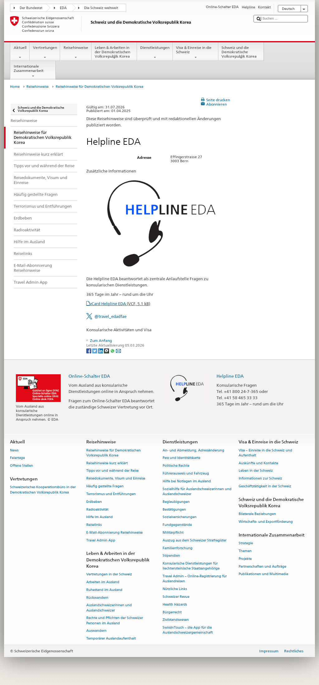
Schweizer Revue (176, 597)
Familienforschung (178, 548)
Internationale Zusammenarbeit (33, 71)
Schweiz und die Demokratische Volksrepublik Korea (241, 52)
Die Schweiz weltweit (101, 8)
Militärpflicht (173, 533)
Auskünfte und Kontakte (258, 463)
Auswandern (96, 631)
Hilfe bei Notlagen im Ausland (187, 481)
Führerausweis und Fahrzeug (186, 473)
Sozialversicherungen (180, 517)
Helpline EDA (230, 376)
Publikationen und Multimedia (263, 574)
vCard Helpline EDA (120, 303)
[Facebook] (89, 350)
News (14, 450)
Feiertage (17, 458)
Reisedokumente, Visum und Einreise (115, 479)
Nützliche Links (175, 589)
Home (15, 87)
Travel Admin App (100, 540)
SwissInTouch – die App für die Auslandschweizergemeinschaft (188, 630)
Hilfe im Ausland (99, 517)
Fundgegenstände (177, 525)
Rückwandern (97, 598)
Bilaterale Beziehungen (257, 514)
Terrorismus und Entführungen (111, 494)
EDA (63, 8)
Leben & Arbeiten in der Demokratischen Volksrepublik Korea (114, 52)
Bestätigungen (174, 510)
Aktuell (20, 52)
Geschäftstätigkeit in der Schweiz (265, 486)
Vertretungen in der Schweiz (109, 575)
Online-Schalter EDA (89, 376)
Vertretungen (45, 52)
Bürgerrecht (172, 612)
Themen (245, 551)
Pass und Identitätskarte (181, 458)
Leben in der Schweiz (256, 471)
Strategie (246, 543)
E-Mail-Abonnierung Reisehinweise (114, 533)
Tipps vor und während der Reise (112, 471)
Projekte (245, 559)
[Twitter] (95, 350)
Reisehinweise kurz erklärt (107, 463)
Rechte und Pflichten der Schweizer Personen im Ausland (114, 620)
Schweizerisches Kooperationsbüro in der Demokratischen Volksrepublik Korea (43, 489)
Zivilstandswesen (176, 620)
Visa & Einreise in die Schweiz (195, 52)
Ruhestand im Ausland (104, 590)
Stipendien (171, 556)
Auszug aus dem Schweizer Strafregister (194, 540)
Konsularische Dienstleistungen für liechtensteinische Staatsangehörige (191, 566)
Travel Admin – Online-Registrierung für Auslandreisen (195, 578)
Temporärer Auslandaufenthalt (111, 639)
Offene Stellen (21, 466)
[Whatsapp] (113, 350)
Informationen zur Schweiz (260, 479)
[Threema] (107, 350)
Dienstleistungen (155, 52)
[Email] (118, 350)
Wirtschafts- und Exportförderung (266, 522)
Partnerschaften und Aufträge (262, 567)
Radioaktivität (97, 510)
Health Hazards (175, 604)
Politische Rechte (176, 466)
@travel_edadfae (110, 316)
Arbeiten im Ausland (102, 582)
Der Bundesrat (31, 8)
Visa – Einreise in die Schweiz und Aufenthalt (265, 452)
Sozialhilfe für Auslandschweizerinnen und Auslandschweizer (197, 491)
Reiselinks (94, 525)
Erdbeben (94, 502)
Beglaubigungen (176, 502)
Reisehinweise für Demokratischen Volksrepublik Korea (113, 452)
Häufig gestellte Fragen (105, 486)
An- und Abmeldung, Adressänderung (193, 450)
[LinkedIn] (101, 350)
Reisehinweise (75, 52)
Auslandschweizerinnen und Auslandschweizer (109, 607)
